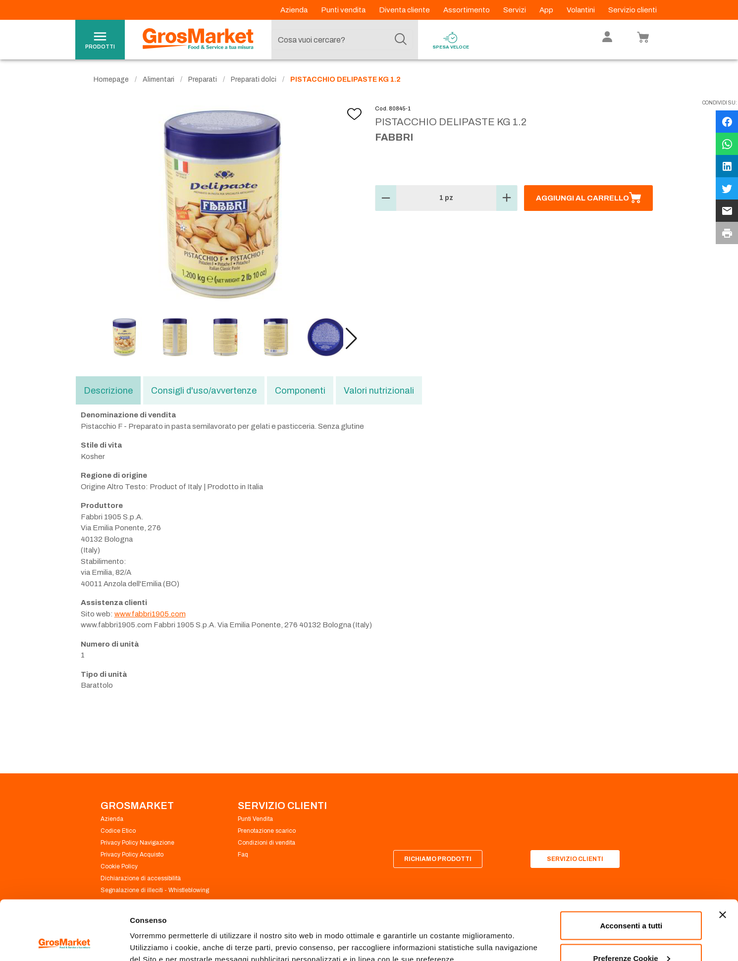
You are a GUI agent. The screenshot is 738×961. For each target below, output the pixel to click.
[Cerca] (401, 40)
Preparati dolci (253, 79)
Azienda (294, 10)
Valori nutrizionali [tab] (379, 391)
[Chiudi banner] (722, 859)
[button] (351, 339)
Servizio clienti (632, 10)
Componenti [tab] (300, 391)
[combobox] (342, 40)
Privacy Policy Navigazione (137, 842)
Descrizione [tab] (108, 391)
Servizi (515, 10)
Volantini (581, 10)
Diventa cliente (405, 10)
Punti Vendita (255, 818)
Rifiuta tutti (631, 934)
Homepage (111, 79)
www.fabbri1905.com (150, 614)
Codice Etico (118, 830)
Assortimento (467, 10)
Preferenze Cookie (163, 930)
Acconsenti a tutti (631, 869)
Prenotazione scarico (267, 830)
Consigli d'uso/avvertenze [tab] (204, 391)
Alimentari (158, 79)
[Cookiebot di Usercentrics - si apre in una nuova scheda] (64, 941)
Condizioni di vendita (266, 842)
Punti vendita (344, 10)
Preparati (202, 79)
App (547, 10)
